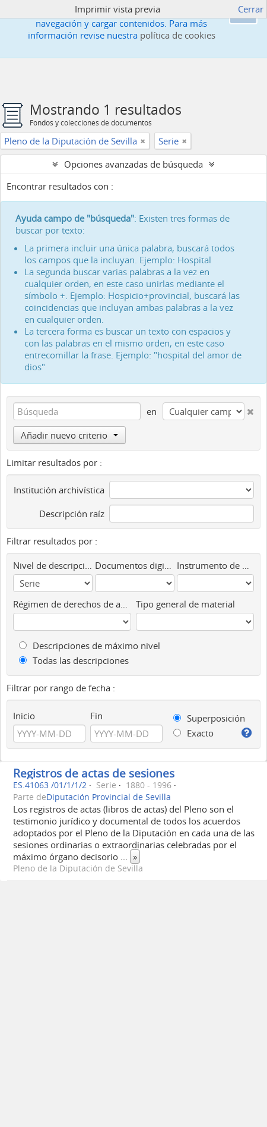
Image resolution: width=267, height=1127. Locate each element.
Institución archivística (59, 490)
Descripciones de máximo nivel (89, 645)
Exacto (193, 733)
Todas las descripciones (74, 660)
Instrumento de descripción (215, 565)
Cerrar (250, 9)
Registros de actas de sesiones (93, 773)
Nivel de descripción (53, 565)
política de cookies (177, 35)
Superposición (209, 718)
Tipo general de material (185, 604)
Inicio (24, 716)
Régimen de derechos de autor (72, 604)
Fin (96, 716)
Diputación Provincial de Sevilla (108, 797)
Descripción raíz (71, 514)
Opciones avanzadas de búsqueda (133, 164)
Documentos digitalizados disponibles (134, 565)
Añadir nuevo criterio (69, 435)
